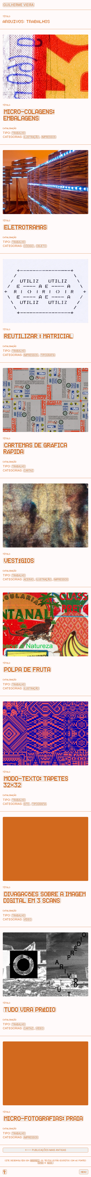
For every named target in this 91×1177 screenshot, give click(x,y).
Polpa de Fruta (27, 669)
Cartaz (28, 470)
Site (26, 804)
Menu (84, 1172)
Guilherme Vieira (18, 5)
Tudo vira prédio (29, 1009)
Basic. (50, 1163)
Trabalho (18, 133)
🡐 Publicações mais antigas (45, 1150)
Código (28, 246)
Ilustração (31, 137)
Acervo (28, 579)
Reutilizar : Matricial (38, 336)
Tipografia (48, 355)
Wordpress (35, 1161)
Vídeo (27, 919)
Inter (40, 1163)
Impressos (49, 137)
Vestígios (19, 560)
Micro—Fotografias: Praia (43, 1118)
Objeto (41, 246)
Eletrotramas (25, 227)
